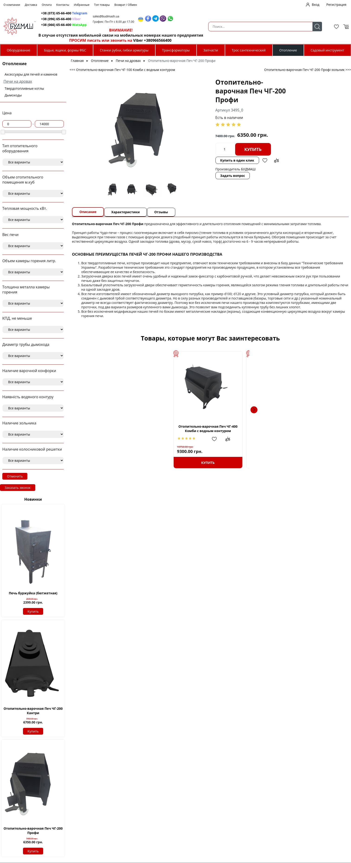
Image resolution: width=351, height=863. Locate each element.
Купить (33, 611)
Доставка (31, 5)
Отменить (15, 476)
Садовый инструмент (327, 50)
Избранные (81, 5)
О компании (11, 5)
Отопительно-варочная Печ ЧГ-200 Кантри (33, 710)
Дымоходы (13, 95)
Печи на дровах (17, 81)
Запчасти (210, 50)
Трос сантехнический (249, 50)
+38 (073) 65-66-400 (171, 13)
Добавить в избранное (219, 151)
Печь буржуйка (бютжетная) (33, 593)
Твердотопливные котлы (24, 88)
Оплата (47, 5)
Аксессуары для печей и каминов (31, 74)
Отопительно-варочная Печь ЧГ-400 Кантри (243, 430)
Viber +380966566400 (266, 40)
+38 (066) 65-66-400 (171, 24)
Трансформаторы (176, 50)
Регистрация (336, 4)
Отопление (288, 50)
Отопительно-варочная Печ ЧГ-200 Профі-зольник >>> (307, 69)
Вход (315, 4)
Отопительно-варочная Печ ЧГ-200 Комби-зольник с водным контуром (178, 430)
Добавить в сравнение (230, 151)
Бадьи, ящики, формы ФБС (65, 50)
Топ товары (102, 5)
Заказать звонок (18, 487)
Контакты (62, 5)
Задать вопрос (186, 167)
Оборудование (18, 50)
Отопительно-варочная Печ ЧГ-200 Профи (33, 830)
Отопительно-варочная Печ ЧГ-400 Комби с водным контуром (112, 428)
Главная (77, 60)
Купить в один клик (191, 151)
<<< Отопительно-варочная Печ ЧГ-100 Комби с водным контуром (122, 69)
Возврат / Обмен (125, 5)
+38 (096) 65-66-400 (171, 19)
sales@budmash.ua (222, 16)
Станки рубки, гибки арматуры (124, 50)
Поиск (141, 26)
